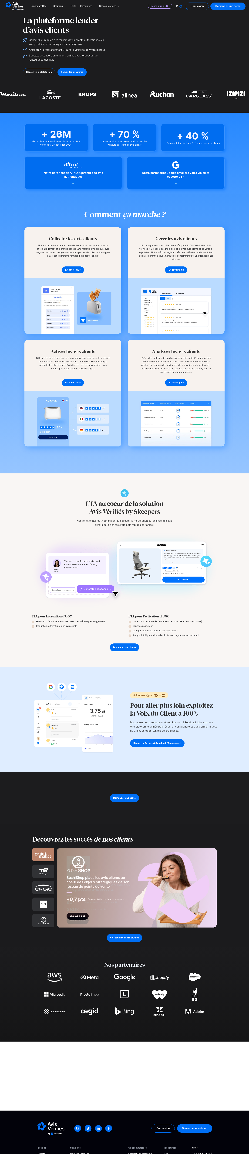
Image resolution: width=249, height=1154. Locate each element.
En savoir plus (77, 916)
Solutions (60, 6)
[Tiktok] (88, 1128)
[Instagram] (77, 1128)
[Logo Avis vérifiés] (15, 6)
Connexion (197, 6)
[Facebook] (108, 1128)
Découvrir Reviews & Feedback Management (157, 743)
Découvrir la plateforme (39, 72)
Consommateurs (109, 6)
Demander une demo (228, 6)
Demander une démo (72, 72)
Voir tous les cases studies (124, 938)
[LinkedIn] (98, 1128)
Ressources (88, 6)
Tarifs (73, 6)
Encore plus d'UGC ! (160, 6)
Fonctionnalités (40, 6)
